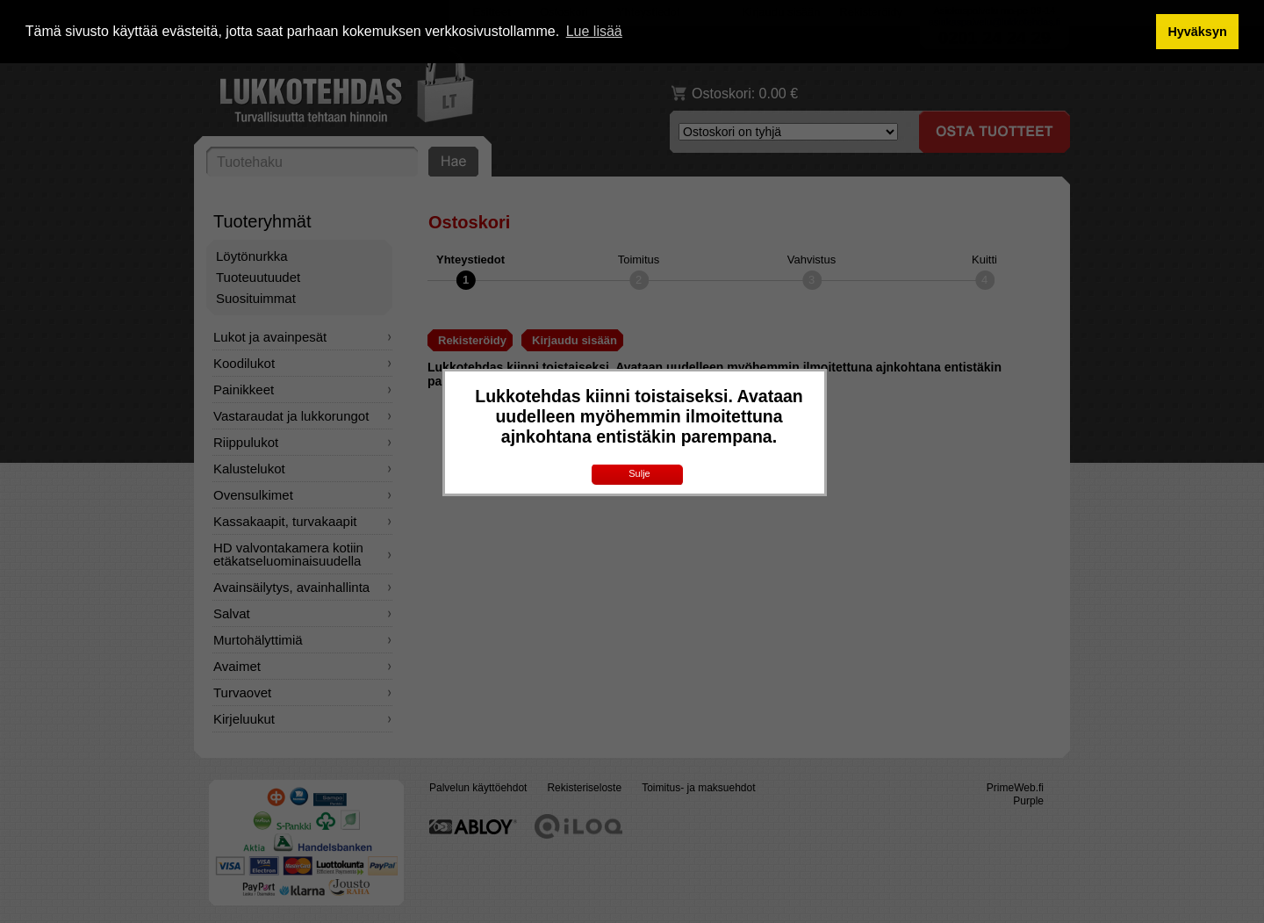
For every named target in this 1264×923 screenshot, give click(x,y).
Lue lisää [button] (594, 31)
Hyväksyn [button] (1196, 32)
